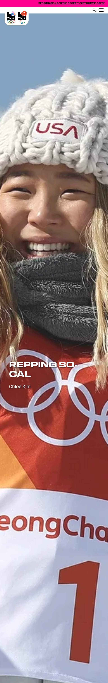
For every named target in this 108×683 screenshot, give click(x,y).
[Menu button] (101, 10)
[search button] (94, 10)
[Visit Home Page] (28, 24)
